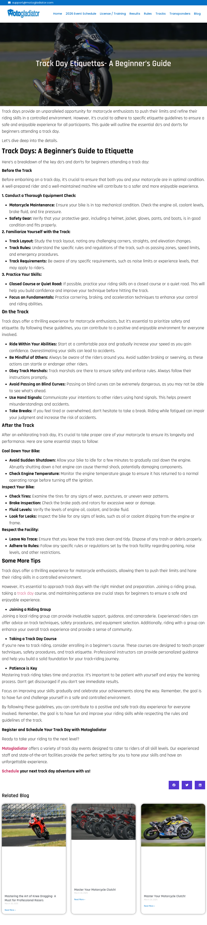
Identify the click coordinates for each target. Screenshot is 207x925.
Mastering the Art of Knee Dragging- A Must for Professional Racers (30, 898)
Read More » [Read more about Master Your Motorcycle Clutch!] (79, 899)
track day (25, 593)
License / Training (113, 14)
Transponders (180, 14)
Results (135, 14)
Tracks (161, 14)
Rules (149, 14)
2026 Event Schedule (80, 14)
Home (56, 14)
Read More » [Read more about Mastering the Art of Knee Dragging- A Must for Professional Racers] (10, 910)
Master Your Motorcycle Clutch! (95, 890)
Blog (198, 14)
